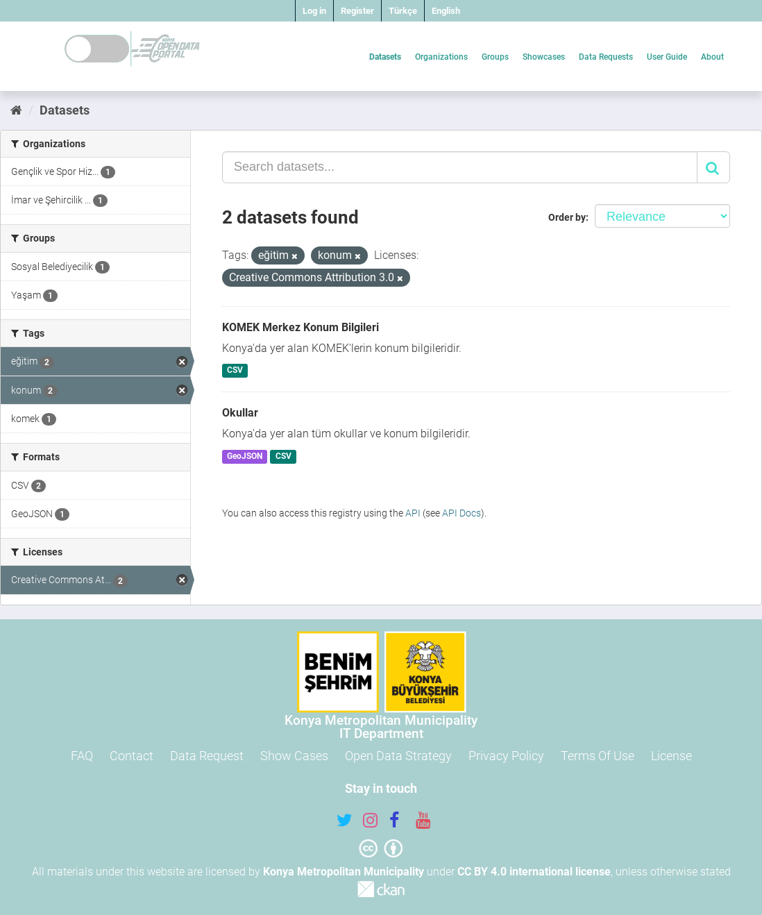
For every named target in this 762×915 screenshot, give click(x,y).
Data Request (207, 755)
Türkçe (403, 11)
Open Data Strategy (398, 755)
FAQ (82, 755)
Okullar (240, 412)
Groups (495, 57)
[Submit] (713, 167)
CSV (235, 371)
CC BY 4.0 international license (534, 871)
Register (357, 11)
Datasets (385, 57)
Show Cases (294, 755)
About (712, 57)
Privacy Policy (506, 755)
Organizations (441, 57)
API (413, 513)
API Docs (461, 513)
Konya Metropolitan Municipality (343, 871)
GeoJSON (244, 456)
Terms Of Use (597, 755)
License (671, 755)
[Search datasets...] (459, 167)
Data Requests (606, 57)
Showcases (544, 57)
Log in (314, 11)
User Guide (667, 57)
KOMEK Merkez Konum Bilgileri (300, 327)
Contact (131, 755)
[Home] (16, 110)
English (446, 11)
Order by (567, 217)
